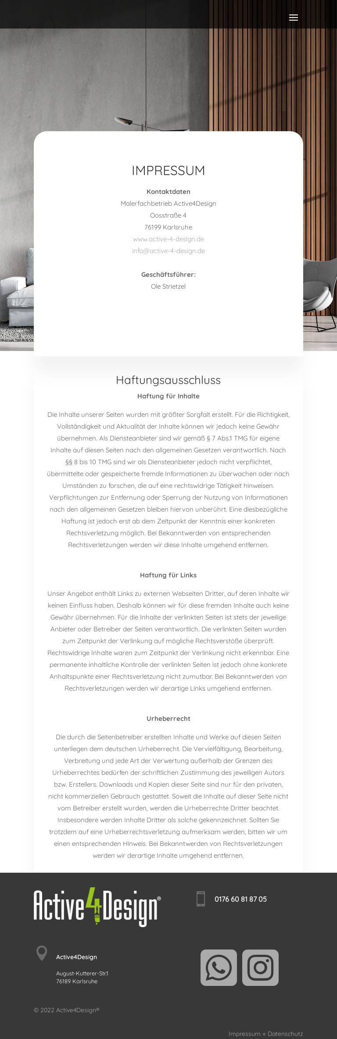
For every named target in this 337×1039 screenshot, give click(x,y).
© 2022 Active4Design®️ (66, 1010)
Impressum (245, 1034)
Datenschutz (285, 1034)
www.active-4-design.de (168, 239)
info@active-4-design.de (168, 251)
